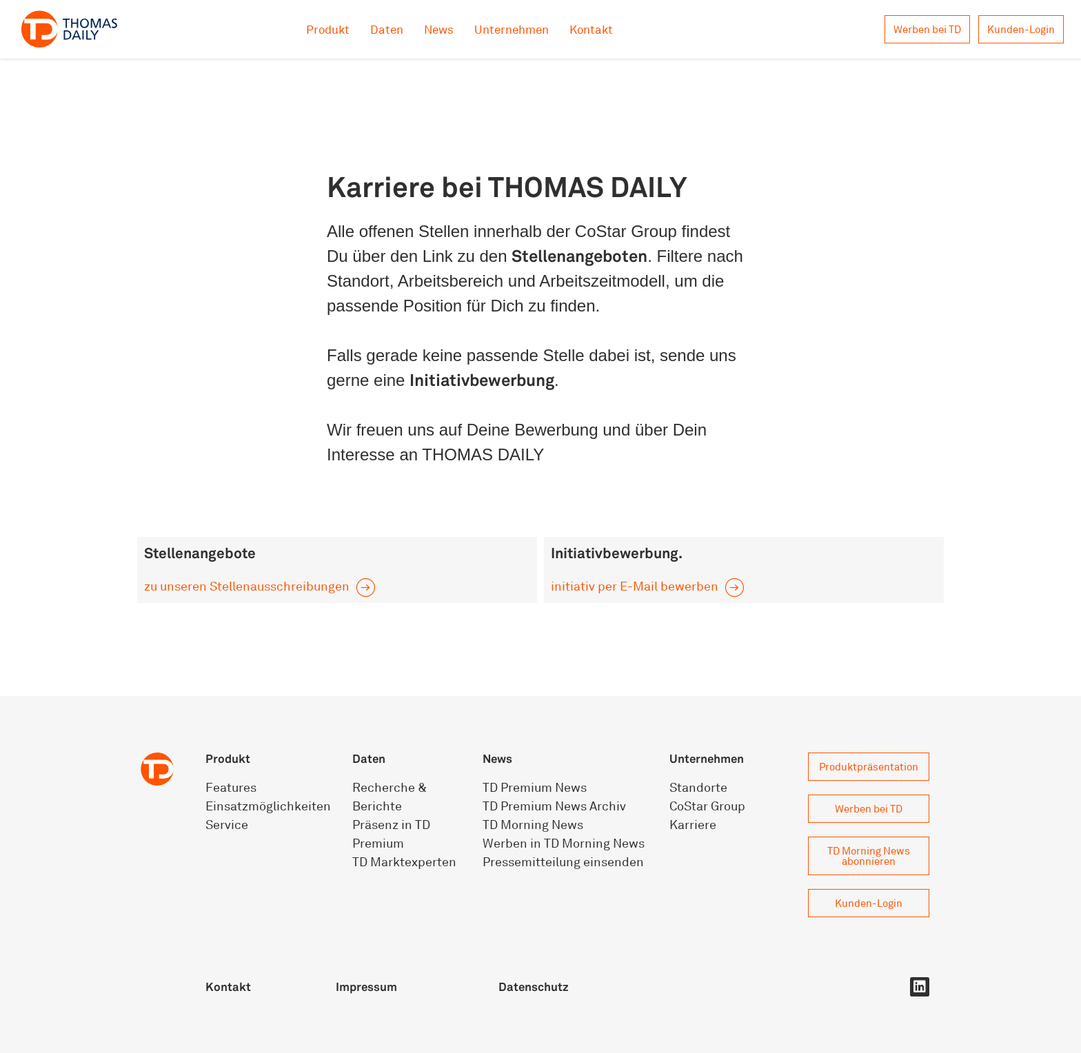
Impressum (366, 986)
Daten (386, 29)
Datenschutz (533, 986)
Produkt (328, 29)
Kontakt (591, 29)
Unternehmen (511, 29)
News (439, 29)
